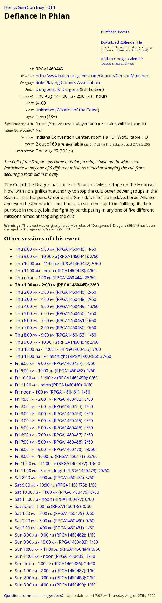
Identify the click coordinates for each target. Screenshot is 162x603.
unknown (45, 110)
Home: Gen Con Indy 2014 (29, 7)
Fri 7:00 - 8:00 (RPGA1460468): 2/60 (54, 442)
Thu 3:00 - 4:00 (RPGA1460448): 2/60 (55, 299)
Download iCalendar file (121, 42)
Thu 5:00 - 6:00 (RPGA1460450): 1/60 (55, 313)
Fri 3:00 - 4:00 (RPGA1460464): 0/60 (54, 413)
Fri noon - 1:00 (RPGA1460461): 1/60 (52, 392)
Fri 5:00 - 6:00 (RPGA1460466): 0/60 (54, 428)
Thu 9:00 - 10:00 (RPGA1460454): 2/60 (57, 342)
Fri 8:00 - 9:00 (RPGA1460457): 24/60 (55, 363)
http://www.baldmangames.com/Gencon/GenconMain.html (93, 76)
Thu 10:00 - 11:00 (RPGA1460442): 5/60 (58, 263)
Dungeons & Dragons (57, 89)
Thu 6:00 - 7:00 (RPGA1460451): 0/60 (55, 320)
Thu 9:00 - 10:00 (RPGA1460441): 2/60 (57, 256)
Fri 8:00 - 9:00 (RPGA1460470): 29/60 (55, 449)
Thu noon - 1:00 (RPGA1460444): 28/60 (55, 278)
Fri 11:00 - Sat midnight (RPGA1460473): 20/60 (62, 470)
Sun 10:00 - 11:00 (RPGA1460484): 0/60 (57, 549)
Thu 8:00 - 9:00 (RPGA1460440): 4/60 (55, 249)
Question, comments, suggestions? (33, 595)
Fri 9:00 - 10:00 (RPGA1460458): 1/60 (55, 371)
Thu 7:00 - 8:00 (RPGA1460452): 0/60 (55, 328)
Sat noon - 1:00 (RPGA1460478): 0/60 (53, 506)
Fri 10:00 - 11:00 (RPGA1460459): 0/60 (56, 378)
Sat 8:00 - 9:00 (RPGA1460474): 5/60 (54, 478)
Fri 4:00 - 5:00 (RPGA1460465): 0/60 (54, 421)
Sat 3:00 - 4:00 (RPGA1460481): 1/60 (54, 528)
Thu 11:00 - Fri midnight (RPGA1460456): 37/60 (63, 356)
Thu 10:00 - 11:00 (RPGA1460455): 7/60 (58, 349)
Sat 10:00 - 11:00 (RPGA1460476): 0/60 (57, 492)
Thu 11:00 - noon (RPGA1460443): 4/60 (55, 271)
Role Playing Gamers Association (68, 82)
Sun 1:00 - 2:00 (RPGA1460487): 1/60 (55, 571)
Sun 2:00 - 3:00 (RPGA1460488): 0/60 (55, 578)
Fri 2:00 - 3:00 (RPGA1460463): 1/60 (54, 406)
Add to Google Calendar (122, 58)
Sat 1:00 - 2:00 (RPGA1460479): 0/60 (54, 513)
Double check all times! (131, 50)
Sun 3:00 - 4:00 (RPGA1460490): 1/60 (55, 585)
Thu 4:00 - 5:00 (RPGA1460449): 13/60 (57, 306)
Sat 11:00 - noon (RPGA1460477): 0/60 (54, 499)
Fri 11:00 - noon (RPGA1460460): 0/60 (53, 385)
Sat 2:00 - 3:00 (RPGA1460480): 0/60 (54, 521)
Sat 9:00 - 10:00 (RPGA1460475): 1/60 (56, 485)
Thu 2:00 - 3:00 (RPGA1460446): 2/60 (55, 292)
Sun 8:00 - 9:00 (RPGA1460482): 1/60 (55, 535)
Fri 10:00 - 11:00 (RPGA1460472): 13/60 (57, 463)
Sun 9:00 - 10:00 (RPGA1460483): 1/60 (56, 542)
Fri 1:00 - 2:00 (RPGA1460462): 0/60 (54, 399)
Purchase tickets (115, 31)
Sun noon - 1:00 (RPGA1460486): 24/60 (55, 563)
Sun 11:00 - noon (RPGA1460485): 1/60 (55, 556)
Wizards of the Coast (77, 110)
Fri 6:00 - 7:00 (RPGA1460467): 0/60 (54, 435)
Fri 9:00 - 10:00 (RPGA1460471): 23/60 (56, 456)
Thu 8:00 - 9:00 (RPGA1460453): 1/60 (55, 335)
